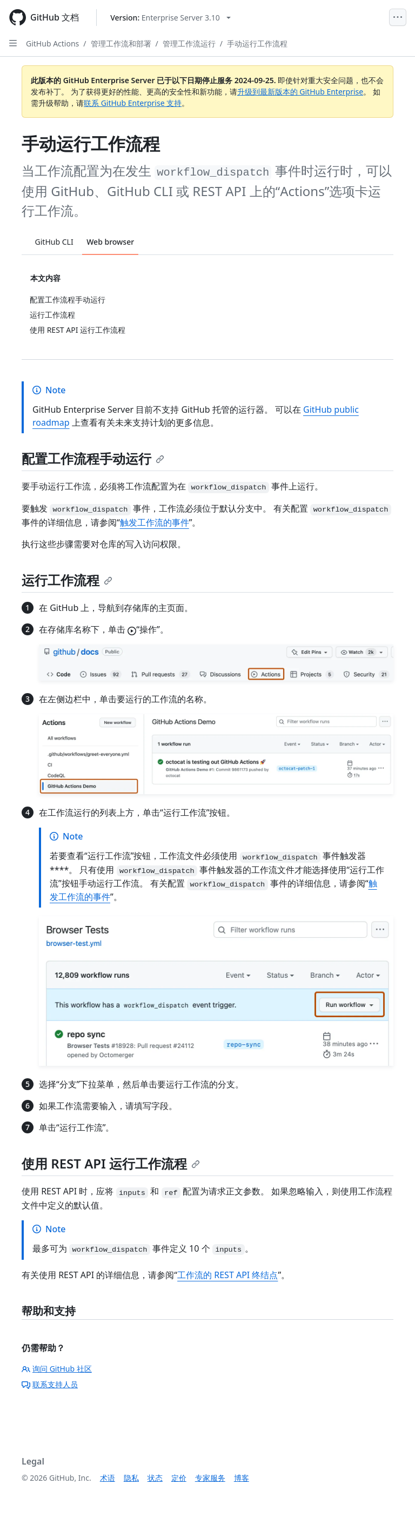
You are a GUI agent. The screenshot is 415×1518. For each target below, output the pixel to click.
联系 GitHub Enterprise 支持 (133, 103)
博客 (241, 1478)
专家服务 (210, 1478)
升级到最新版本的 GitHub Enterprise (300, 91)
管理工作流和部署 (121, 43)
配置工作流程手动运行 (93, 458)
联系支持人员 (50, 1384)
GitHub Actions (52, 43)
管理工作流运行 (189, 43)
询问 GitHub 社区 (57, 1368)
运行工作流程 (67, 580)
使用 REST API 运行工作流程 (111, 1163)
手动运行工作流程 (257, 43)
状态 (155, 1478)
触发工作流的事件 (154, 522)
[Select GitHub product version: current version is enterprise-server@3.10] (170, 17)
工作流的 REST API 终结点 (227, 1275)
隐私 (131, 1478)
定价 (178, 1478)
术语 (107, 1478)
